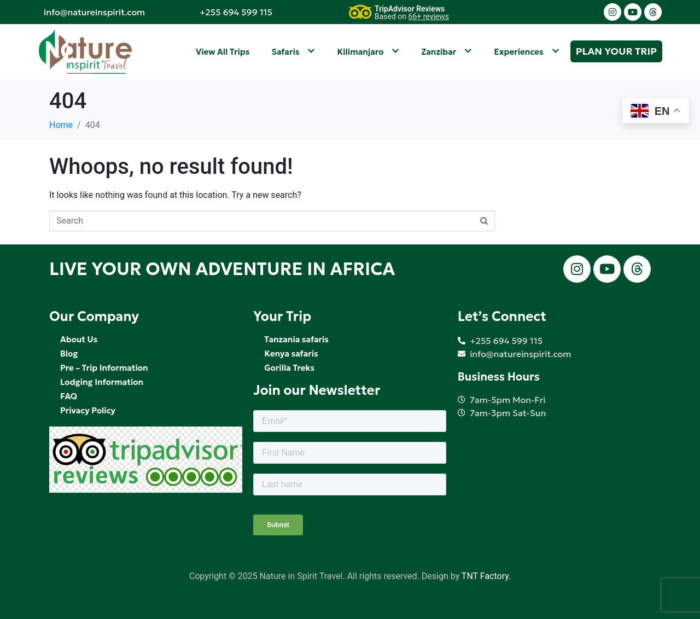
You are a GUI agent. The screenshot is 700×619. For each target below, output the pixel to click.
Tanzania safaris (296, 339)
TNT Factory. (486, 576)
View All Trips (222, 51)
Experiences (526, 51)
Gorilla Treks (289, 368)
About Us (78, 339)
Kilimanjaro (368, 51)
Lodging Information (101, 382)
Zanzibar (446, 51)
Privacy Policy (87, 410)
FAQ (68, 396)
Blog (69, 353)
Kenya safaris (291, 353)
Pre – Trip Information (104, 368)
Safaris (293, 51)
